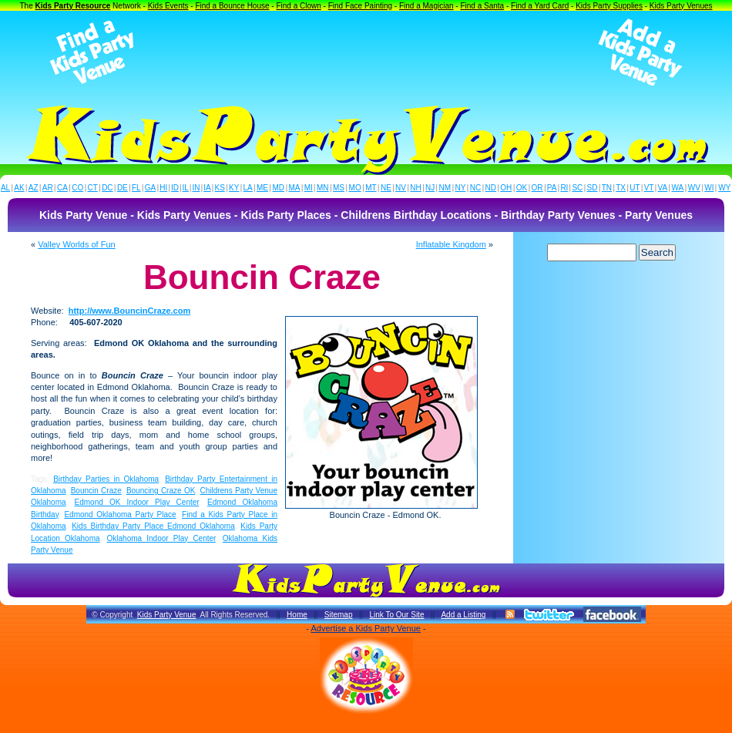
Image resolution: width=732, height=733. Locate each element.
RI (564, 187)
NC (475, 187)
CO (77, 187)
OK (521, 187)
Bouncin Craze (96, 490)
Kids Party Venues (681, 6)
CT (93, 187)
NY (460, 187)
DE (122, 187)
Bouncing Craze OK (160, 490)
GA (150, 187)
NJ (430, 187)
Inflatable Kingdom (451, 244)
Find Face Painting (360, 6)
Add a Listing (463, 614)
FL (136, 187)
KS (220, 187)
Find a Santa (482, 6)
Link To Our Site (396, 614)
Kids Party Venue (166, 614)
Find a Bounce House (232, 6)
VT (649, 187)
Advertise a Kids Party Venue (365, 628)
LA (248, 187)
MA (295, 187)
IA (206, 187)
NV (400, 187)
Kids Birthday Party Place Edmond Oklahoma (153, 526)
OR (537, 187)
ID (175, 187)
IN (196, 187)
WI (709, 187)
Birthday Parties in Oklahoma (106, 479)
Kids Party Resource (73, 6)
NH (415, 187)
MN (323, 187)
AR (47, 187)
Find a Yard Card (540, 6)
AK (19, 187)
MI (308, 187)
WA (678, 187)
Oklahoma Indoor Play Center (161, 538)
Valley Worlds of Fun (76, 244)
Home (297, 614)
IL (186, 187)
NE (386, 187)
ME (262, 187)
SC (577, 187)
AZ (34, 187)
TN (607, 187)
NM (445, 187)
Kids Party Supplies (609, 6)
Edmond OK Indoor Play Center (137, 502)
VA (663, 187)
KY (234, 187)
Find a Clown (298, 6)
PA (552, 187)
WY (724, 187)
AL (5, 187)
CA (62, 187)
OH (506, 187)
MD (279, 187)
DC (107, 187)
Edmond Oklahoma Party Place (120, 514)
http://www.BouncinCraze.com (130, 310)
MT (370, 187)
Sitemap (338, 614)
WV (694, 187)
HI (163, 187)
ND (490, 187)
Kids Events (168, 6)
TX (621, 187)
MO (355, 187)
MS (338, 187)
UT (635, 187)
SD (592, 187)
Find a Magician (426, 6)
